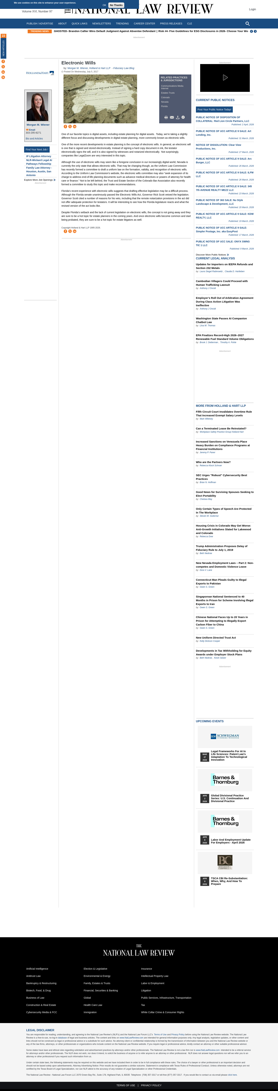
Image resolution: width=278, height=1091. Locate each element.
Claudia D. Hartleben (234, 271)
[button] (225, 77)
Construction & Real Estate (41, 1005)
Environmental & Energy (97, 976)
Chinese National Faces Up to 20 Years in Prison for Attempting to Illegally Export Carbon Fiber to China (222, 621)
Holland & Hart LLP (99, 68)
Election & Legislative (95, 968)
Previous (251, 31)
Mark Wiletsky (206, 419)
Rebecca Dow (206, 536)
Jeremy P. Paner (207, 452)
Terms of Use (160, 1034)
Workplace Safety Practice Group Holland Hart (221, 432)
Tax (143, 1005)
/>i (183, 117)
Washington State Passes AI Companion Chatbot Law (221, 320)
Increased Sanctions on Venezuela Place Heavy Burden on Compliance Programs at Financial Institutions (223, 445)
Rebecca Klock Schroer (211, 465)
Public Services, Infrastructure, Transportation (166, 997)
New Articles (3, 48)
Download (178, 117)
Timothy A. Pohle (228, 342)
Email (32, 129)
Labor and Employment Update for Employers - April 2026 (231, 841)
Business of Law (35, 997)
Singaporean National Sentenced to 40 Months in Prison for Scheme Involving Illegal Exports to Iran (224, 600)
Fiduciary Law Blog (123, 68)
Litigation (146, 990)
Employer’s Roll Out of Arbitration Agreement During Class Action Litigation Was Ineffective (224, 301)
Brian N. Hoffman (208, 482)
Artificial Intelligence (37, 968)
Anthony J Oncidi (208, 288)
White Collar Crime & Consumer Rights (162, 1012)
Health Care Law (93, 1005)
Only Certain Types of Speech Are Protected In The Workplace (223, 510)
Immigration (90, 1012)
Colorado (165, 97)
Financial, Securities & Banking (101, 990)
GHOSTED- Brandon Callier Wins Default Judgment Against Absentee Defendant (131, 31)
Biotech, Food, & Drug (38, 990)
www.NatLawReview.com (131, 1038)
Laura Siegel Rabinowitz (211, 271)
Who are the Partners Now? (213, 462)
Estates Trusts (168, 93)
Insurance (146, 968)
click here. (232, 1075)
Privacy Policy (178, 1034)
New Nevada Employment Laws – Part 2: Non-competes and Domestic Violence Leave (225, 564)
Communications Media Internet (172, 87)
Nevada (164, 102)
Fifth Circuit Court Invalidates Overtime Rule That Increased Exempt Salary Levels (224, 413)
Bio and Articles (34, 138)
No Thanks (116, 5)
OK (104, 5)
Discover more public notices (211, 254)
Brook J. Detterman (209, 342)
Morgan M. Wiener (38, 124)
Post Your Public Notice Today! (214, 109)
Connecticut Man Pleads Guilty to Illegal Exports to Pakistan (221, 581)
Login (252, 9)
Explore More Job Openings (38, 180)
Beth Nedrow (206, 553)
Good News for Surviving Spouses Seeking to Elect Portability (225, 493)
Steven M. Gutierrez (209, 516)
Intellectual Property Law (154, 976)
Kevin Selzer (220, 658)
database (62, 1038)
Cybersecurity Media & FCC (41, 1012)
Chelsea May (206, 499)
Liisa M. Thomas (207, 325)
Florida (164, 106)
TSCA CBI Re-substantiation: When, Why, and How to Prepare (229, 881)
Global (87, 997)
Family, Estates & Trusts (97, 983)
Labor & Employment (152, 983)
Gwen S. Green (207, 587)
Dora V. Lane (206, 570)
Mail (173, 117)
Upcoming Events (210, 721)
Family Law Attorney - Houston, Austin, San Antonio (39, 171)
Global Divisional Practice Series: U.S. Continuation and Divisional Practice (230, 798)
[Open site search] (247, 23)
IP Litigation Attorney (38, 156)
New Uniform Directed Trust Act (216, 637)
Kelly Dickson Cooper (210, 641)
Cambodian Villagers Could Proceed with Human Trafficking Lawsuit (222, 283)
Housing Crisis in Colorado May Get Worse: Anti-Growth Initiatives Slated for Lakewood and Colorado (223, 529)
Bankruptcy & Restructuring (41, 983)
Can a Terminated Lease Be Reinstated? (221, 428)
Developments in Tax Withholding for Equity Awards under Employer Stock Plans (224, 652)
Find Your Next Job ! (37, 149)
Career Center (144, 23)
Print (167, 117)
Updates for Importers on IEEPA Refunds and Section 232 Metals (224, 266)
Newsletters (101, 23)
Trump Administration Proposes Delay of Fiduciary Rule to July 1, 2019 (221, 548)
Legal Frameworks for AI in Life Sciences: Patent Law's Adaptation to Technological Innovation (229, 755)
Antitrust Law (33, 976)
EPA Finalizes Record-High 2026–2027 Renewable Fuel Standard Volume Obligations (225, 337)
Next (255, 31)
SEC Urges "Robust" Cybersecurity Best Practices (221, 477)
